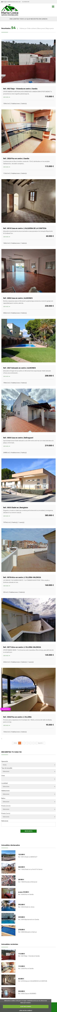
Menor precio (41, 28)
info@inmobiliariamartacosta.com (11, 1)
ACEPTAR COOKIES (25, 1006)
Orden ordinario (31, 28)
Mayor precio (50, 28)
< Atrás (15, 743)
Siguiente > (41, 743)
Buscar (28, 831)
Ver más (5, 97)
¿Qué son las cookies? (25, 1010)
